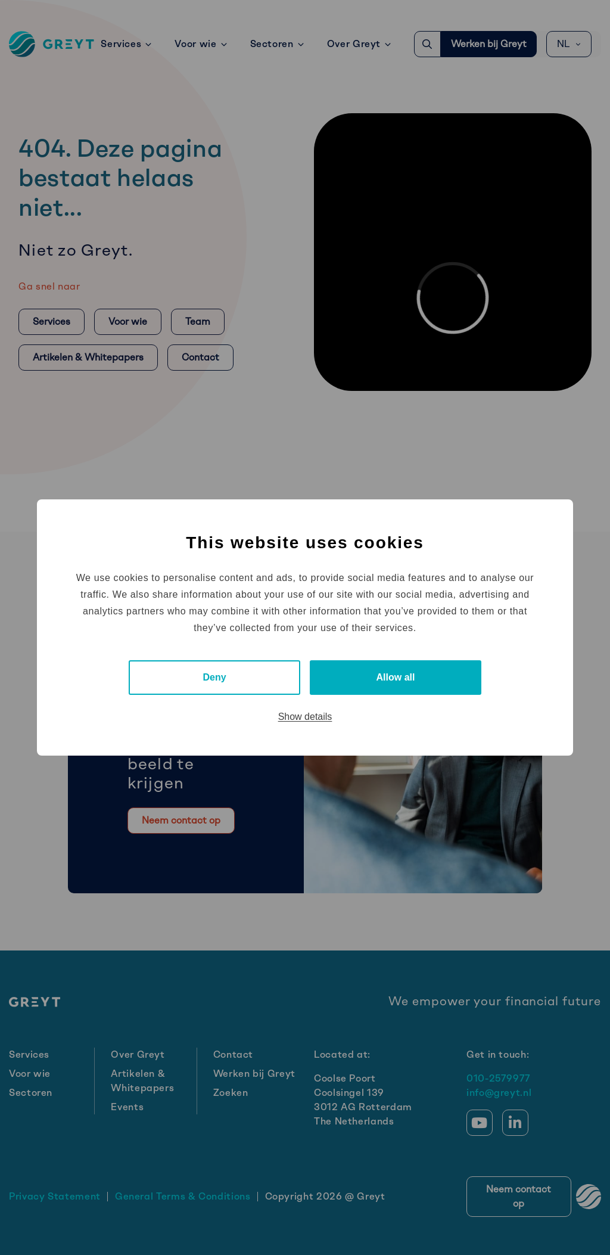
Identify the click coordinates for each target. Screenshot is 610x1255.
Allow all (395, 677)
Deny (214, 677)
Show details (305, 717)
